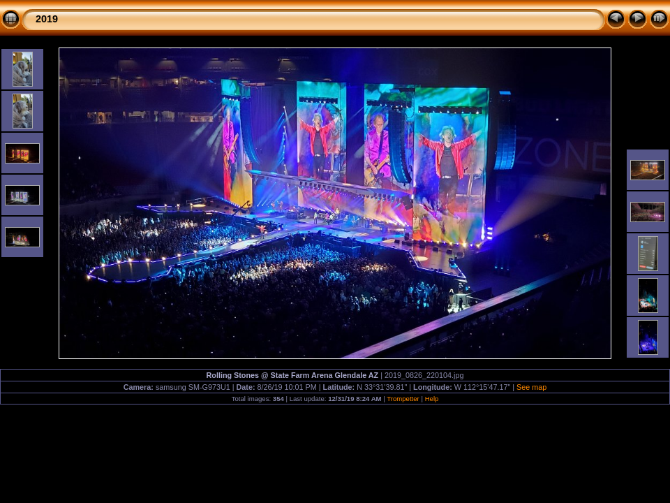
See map (531, 387)
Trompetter (403, 398)
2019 (47, 18)
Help (432, 398)
